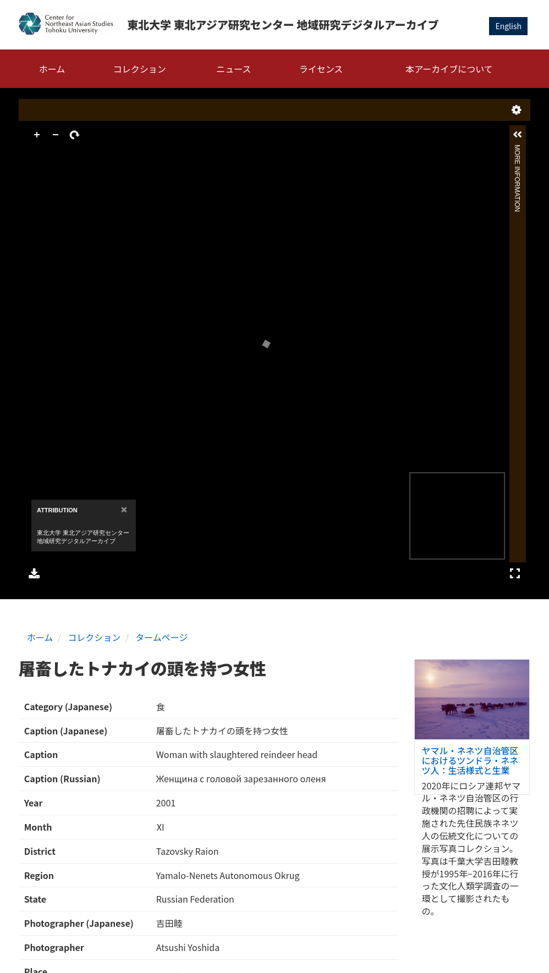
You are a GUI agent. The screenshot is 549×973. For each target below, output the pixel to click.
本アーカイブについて (449, 68)
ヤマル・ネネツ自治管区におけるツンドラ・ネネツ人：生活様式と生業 (470, 760)
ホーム (52, 68)
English (508, 25)
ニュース (233, 68)
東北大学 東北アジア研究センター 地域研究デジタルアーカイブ (283, 24)
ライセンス (321, 68)
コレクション (139, 68)
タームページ (161, 637)
